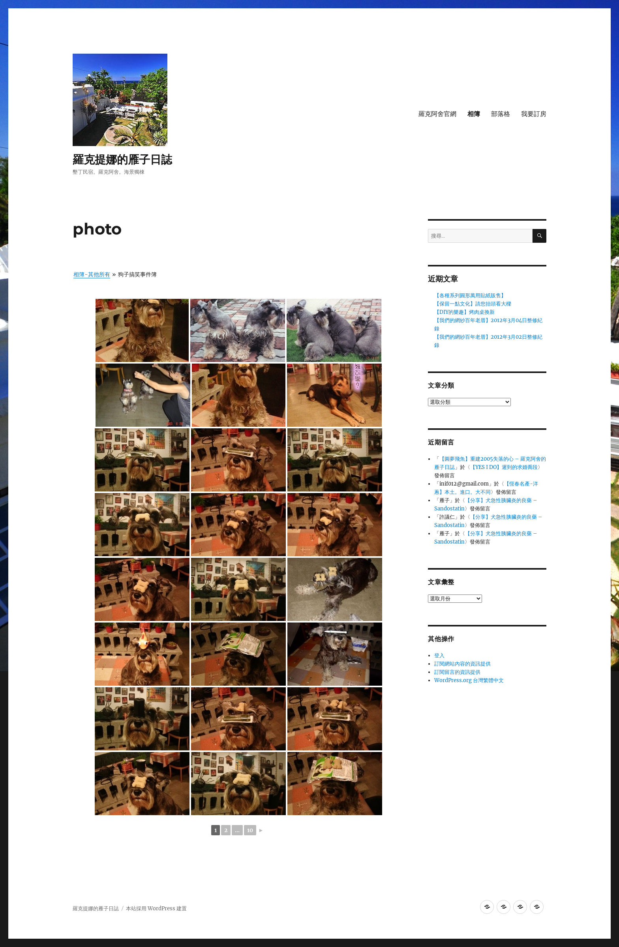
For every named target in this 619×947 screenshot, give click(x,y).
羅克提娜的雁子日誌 (122, 159)
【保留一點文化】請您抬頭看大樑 (472, 303)
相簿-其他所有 (91, 274)
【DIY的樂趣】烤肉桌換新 (464, 312)
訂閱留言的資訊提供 (457, 672)
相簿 (473, 114)
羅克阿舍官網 (437, 114)
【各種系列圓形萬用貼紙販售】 (470, 295)
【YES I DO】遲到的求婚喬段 (504, 467)
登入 (439, 655)
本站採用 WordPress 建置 (156, 908)
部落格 (500, 114)
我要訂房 (533, 114)
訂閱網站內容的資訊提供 (462, 663)
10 (250, 830)
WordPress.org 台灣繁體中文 (469, 680)
